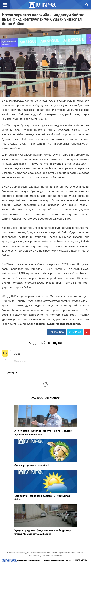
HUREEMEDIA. (80, 560)
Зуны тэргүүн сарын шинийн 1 (31, 465)
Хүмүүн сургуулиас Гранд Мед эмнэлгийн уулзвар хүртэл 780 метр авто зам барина (42, 532)
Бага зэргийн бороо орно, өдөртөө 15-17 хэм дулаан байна (42, 498)
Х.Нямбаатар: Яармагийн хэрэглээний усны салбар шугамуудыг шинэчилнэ (43, 432)
